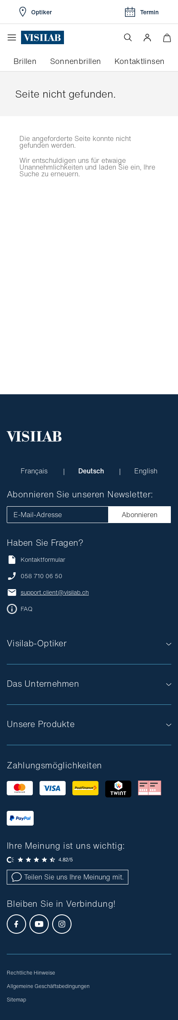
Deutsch (92, 471)
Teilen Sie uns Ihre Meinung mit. (67, 877)
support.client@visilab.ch (55, 592)
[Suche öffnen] (128, 37)
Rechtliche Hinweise (31, 972)
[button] (147, 37)
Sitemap (16, 999)
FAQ (26, 609)
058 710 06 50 (41, 576)
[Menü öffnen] (14, 37)
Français (35, 471)
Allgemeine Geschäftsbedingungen (48, 986)
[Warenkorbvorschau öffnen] (166, 37)
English (145, 471)
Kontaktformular (36, 559)
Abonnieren (139, 515)
